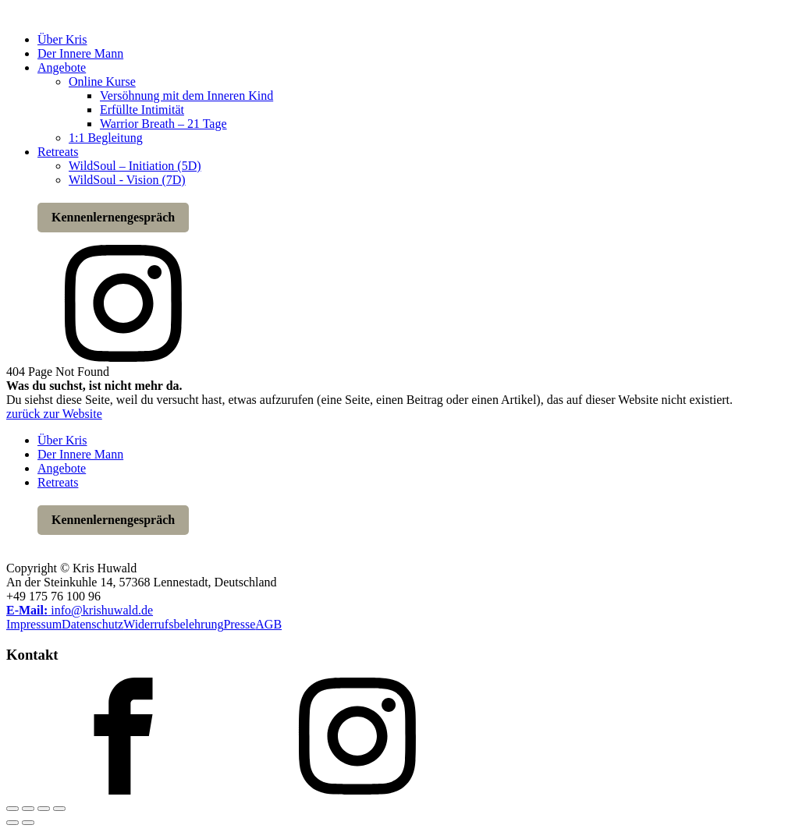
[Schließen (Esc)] (59, 808)
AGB (268, 624)
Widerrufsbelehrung (173, 624)
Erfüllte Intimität (142, 109)
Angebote (61, 67)
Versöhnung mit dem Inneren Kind (186, 95)
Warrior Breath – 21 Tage (163, 123)
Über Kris (62, 39)
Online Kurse (102, 81)
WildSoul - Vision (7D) (127, 179)
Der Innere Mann (80, 53)
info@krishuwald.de (79, 610)
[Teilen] (43, 808)
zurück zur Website (54, 413)
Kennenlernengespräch (113, 217)
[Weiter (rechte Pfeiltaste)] (28, 822)
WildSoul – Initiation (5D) (135, 165)
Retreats (57, 151)
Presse (239, 624)
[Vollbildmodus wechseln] (28, 808)
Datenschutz (92, 624)
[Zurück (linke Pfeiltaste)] (12, 822)
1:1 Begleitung (106, 137)
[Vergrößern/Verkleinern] (12, 808)
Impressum (34, 624)
